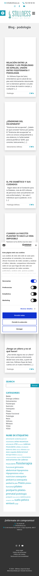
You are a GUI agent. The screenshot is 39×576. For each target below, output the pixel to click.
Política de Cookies (19, 554)
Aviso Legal (19, 550)
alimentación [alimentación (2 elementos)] (10, 439)
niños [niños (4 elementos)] (21, 473)
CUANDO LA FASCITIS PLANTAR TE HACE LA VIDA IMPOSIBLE (19, 236)
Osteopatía (10, 408)
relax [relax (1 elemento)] (12, 500)
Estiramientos (11, 147)
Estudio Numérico (26, 571)
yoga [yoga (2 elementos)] (16, 504)
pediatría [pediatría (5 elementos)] (10, 483)
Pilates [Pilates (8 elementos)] (21, 482)
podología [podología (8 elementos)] (21, 493)
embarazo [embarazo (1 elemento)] (19, 455)
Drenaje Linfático (12, 399)
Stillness (19, 147)
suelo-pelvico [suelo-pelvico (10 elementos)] (21, 499)
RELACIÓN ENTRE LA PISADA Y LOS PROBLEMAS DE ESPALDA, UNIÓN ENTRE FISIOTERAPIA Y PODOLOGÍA (19, 67)
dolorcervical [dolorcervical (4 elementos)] (22, 452)
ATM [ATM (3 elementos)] (15, 444)
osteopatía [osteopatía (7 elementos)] (21, 479)
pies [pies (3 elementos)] (16, 483)
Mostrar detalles (26, 309)
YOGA (8, 426)
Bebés (8, 396)
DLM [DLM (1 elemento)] (28, 449)
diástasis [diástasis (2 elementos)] (24, 449)
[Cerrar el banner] (36, 245)
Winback (9, 423)
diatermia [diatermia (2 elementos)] (9, 449)
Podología (10, 93)
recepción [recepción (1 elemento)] (8, 500)
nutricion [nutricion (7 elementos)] (10, 476)
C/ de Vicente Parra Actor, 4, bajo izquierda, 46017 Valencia (19, 528)
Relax (8, 418)
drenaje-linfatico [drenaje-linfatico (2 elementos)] (11, 455)
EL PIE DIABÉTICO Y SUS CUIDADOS (18, 183)
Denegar (19, 329)
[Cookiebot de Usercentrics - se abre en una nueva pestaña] (23, 245)
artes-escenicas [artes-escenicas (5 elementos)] (21, 441)
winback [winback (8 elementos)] (10, 503)
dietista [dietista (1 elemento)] (18, 449)
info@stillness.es (11, 3)
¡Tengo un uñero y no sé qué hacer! (18, 350)
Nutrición (9, 406)
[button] (2, 13)
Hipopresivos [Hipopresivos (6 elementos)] (12, 473)
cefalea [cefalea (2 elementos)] (18, 447)
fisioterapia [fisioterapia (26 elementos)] (24, 463)
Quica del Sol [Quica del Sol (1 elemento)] (16, 497)
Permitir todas (19, 315)
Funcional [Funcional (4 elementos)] (10, 467)
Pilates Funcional (12, 413)
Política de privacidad (19, 552)
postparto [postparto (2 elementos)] (9, 497)
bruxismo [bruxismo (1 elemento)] (20, 444)
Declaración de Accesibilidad (19, 556)
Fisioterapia (10, 404)
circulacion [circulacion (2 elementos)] (24, 447)
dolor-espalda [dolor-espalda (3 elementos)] (11, 452)
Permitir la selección (19, 322)
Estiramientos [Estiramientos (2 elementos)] (26, 457)
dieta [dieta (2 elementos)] (14, 449)
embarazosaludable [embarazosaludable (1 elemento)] (11, 457)
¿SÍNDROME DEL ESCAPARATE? (14, 122)
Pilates (8, 411)
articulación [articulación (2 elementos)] (10, 444)
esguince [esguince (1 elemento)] (19, 457)
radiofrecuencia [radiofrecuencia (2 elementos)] (25, 497)
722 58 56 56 (29, 3)
